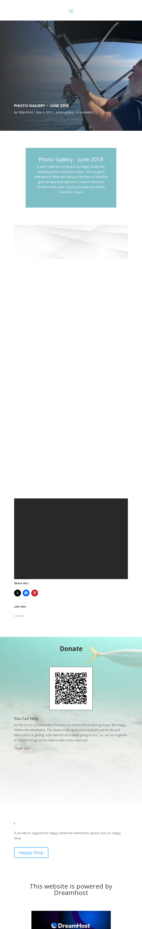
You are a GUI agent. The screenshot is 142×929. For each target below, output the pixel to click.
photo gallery (65, 112)
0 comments (85, 112)
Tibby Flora (25, 112)
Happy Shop (31, 852)
